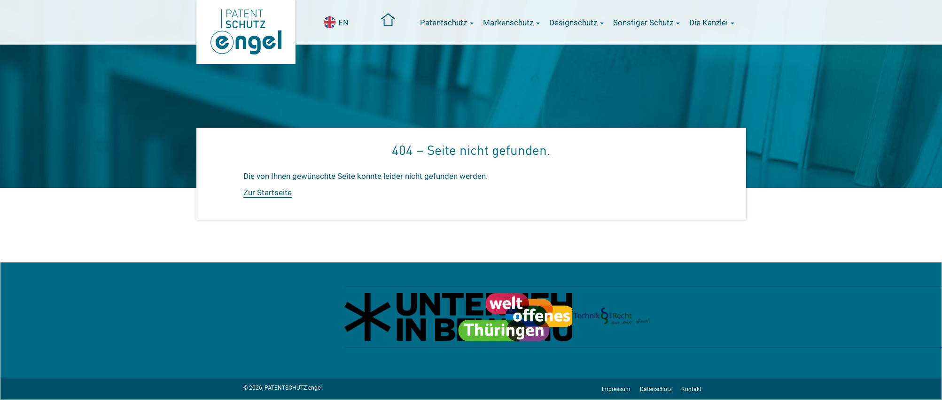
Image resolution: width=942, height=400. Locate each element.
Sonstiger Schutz (646, 22)
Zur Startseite (267, 192)
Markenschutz (511, 22)
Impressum (616, 389)
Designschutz (576, 22)
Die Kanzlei (711, 22)
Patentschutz (447, 22)
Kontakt (691, 389)
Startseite (388, 20)
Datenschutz (656, 389)
